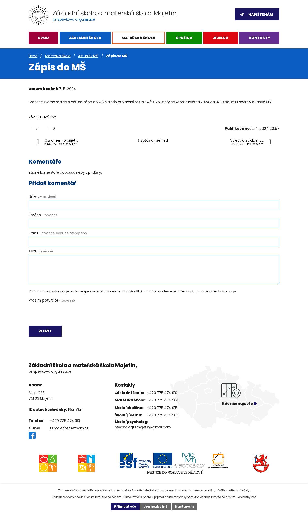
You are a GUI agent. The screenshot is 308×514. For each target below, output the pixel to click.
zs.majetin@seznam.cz (69, 429)
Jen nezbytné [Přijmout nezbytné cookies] (156, 506)
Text (41, 251)
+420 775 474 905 (163, 415)
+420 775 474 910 (65, 421)
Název (42, 196)
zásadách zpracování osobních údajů (207, 291)
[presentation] (59, 314)
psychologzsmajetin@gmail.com (143, 427)
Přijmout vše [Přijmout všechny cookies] (125, 506)
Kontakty (259, 37)
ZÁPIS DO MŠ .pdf (42, 117)
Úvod (43, 37)
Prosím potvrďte (52, 300)
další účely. (243, 490)
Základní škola (85, 37)
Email (58, 232)
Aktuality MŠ (88, 55)
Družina (184, 37)
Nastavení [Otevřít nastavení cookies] (184, 506)
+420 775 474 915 (162, 408)
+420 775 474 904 (163, 401)
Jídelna (221, 37)
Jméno (43, 214)
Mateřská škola (139, 37)
